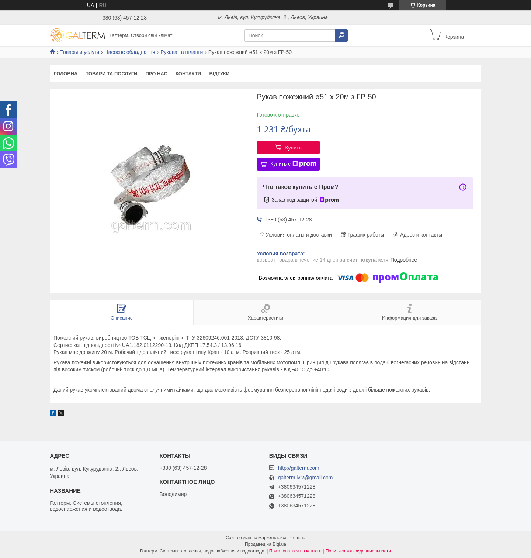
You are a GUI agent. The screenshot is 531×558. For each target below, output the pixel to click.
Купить (293, 148)
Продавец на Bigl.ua (265, 544)
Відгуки (219, 73)
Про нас (156, 73)
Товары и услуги (79, 52)
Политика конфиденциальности (358, 551)
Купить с (293, 164)
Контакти (188, 73)
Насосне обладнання (130, 52)
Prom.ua (297, 537)
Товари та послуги (111, 73)
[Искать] (341, 35)
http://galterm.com (298, 468)
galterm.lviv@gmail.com (305, 477)
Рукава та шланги (181, 52)
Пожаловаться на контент (295, 551)
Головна (65, 73)
